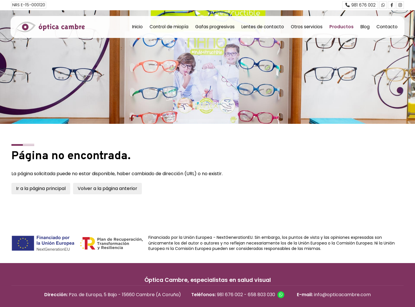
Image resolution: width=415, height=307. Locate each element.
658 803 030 (261, 294)
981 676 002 (230, 294)
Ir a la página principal (41, 188)
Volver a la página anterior (107, 188)
